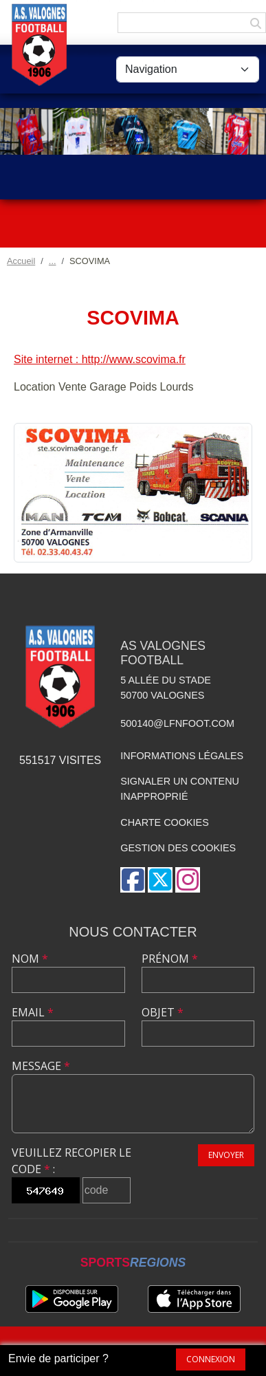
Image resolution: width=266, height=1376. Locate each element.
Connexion (210, 1359)
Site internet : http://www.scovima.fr (100, 359)
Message (41, 1065)
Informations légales (181, 755)
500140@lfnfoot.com (177, 723)
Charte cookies (164, 822)
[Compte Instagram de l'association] (187, 880)
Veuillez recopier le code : (71, 1161)
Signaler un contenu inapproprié (179, 789)
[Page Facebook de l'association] (132, 880)
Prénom (170, 958)
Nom (30, 958)
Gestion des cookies (178, 847)
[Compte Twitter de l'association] (160, 880)
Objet (163, 1012)
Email (33, 1012)
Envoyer (226, 1155)
